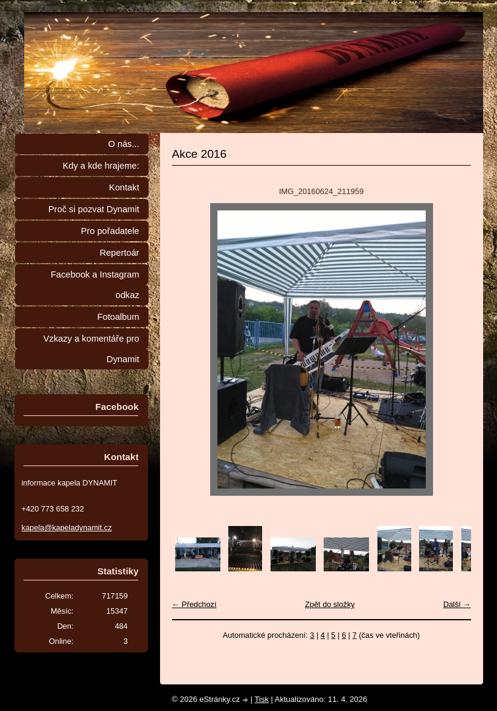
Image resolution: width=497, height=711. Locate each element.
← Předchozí (194, 604)
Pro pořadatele (110, 231)
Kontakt (124, 187)
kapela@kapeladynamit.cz (67, 527)
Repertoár (119, 253)
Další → (457, 604)
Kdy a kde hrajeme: (101, 165)
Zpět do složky (330, 604)
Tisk (262, 699)
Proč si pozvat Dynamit (93, 209)
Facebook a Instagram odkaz (95, 285)
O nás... (123, 144)
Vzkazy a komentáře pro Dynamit (91, 349)
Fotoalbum (118, 317)
